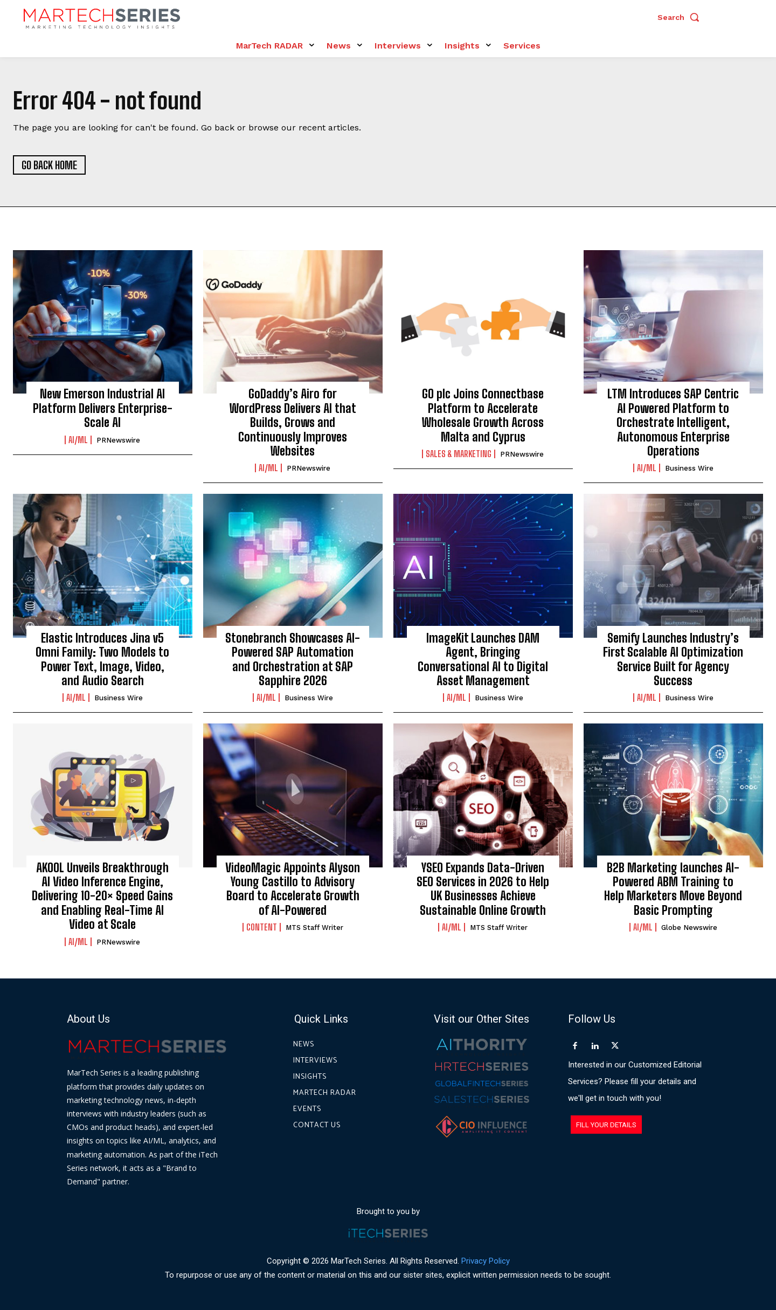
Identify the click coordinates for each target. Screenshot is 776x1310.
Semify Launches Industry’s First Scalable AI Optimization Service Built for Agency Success (673, 659)
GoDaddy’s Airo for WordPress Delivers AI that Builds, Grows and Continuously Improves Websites (293, 422)
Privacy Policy (485, 1261)
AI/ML (78, 440)
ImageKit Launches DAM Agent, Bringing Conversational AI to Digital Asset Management (483, 659)
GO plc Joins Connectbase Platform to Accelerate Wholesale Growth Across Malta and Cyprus (483, 415)
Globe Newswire (689, 927)
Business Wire (689, 468)
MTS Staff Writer (314, 927)
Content (261, 927)
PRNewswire (118, 440)
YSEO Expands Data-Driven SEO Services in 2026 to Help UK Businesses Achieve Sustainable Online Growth (483, 889)
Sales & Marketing (458, 454)
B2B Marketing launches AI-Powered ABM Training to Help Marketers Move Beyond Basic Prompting (673, 889)
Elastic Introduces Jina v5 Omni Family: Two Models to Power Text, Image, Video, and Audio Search (102, 659)
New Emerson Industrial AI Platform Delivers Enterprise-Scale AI (102, 408)
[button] (681, 17)
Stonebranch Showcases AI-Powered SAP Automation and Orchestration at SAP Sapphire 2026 (292, 659)
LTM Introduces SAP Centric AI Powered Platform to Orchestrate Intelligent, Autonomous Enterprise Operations (673, 422)
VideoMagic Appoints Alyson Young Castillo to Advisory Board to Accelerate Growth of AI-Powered (292, 889)
